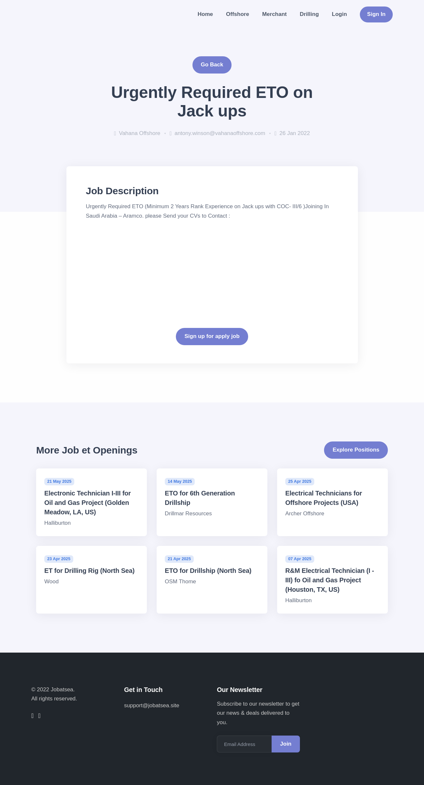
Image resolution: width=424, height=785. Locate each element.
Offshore (237, 14)
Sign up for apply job (211, 336)
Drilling (309, 14)
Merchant (274, 14)
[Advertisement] (212, 266)
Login (339, 14)
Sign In (376, 14)
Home (205, 14)
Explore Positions (355, 450)
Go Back (212, 64)
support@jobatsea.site (151, 705)
